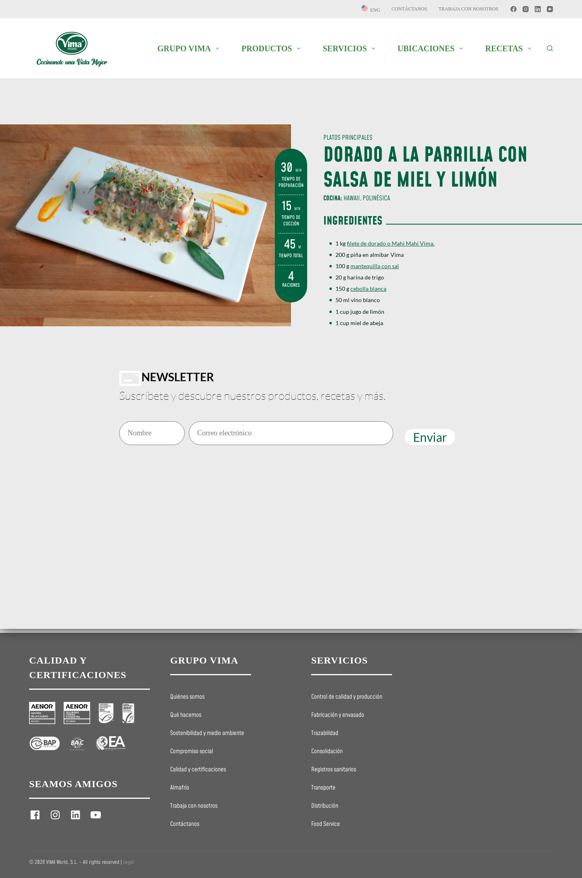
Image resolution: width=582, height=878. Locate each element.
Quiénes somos (187, 697)
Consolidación (327, 752)
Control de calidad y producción (346, 697)
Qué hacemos (185, 715)
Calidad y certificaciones (198, 770)
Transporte (323, 788)
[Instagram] (526, 9)
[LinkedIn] (538, 9)
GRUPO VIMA (189, 48)
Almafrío (179, 788)
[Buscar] (550, 48)
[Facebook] (513, 9)
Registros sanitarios (333, 770)
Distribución (324, 806)
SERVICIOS (350, 48)
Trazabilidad (324, 733)
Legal (128, 862)
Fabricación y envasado (337, 715)
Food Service (325, 824)
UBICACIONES (432, 48)
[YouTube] (550, 9)
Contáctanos (409, 9)
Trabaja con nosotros (468, 9)
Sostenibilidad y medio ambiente (207, 733)
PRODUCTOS (272, 48)
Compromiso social (191, 752)
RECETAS (509, 48)
